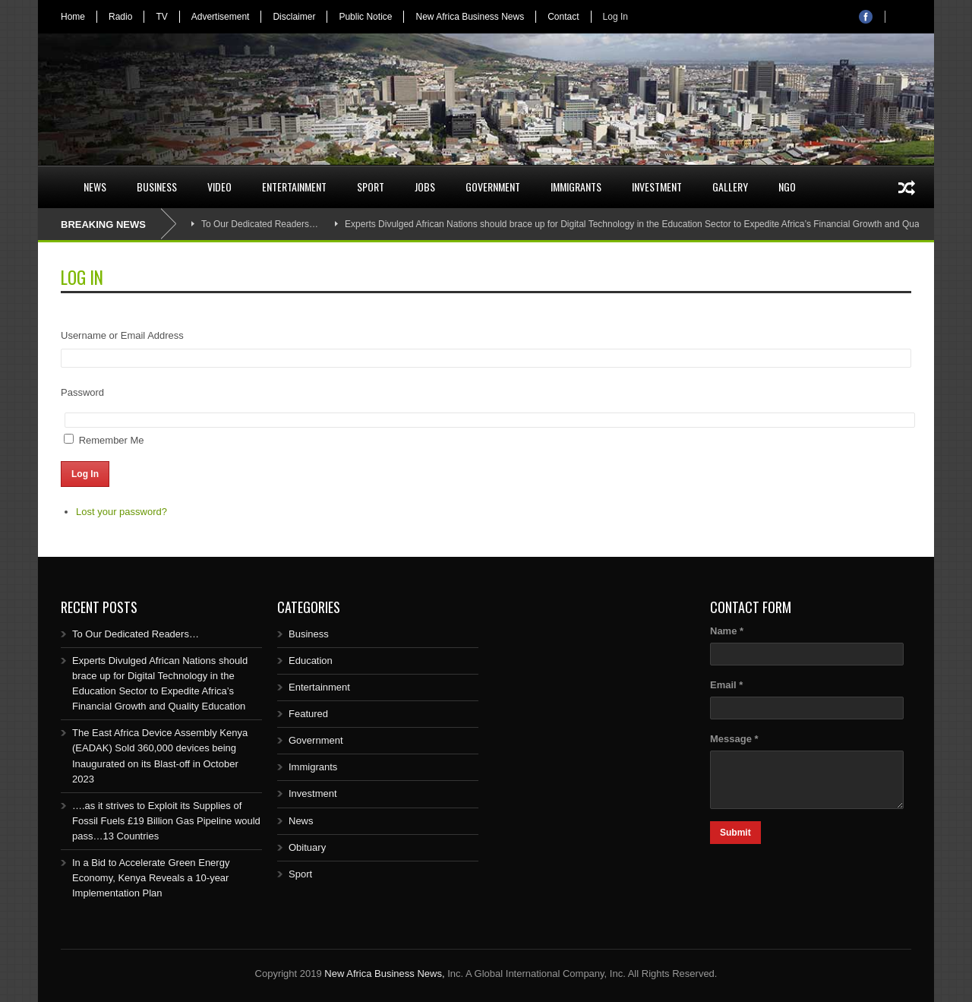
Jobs (425, 186)
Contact (563, 16)
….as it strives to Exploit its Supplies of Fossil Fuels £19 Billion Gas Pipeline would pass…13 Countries (166, 821)
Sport (370, 186)
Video (219, 186)
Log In (615, 16)
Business (157, 186)
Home (73, 16)
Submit (735, 832)
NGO (787, 186)
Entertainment (294, 186)
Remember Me (111, 440)
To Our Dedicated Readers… (259, 224)
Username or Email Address (122, 335)
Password (82, 392)
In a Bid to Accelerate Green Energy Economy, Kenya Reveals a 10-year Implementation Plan (150, 878)
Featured (308, 713)
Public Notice (365, 16)
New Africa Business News (469, 16)
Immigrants (576, 186)
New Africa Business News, (384, 973)
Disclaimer (294, 16)
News (95, 186)
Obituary (307, 847)
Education (311, 660)
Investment (657, 186)
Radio (120, 16)
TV (161, 16)
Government (492, 186)
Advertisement (220, 16)
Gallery (730, 186)
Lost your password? (121, 511)
